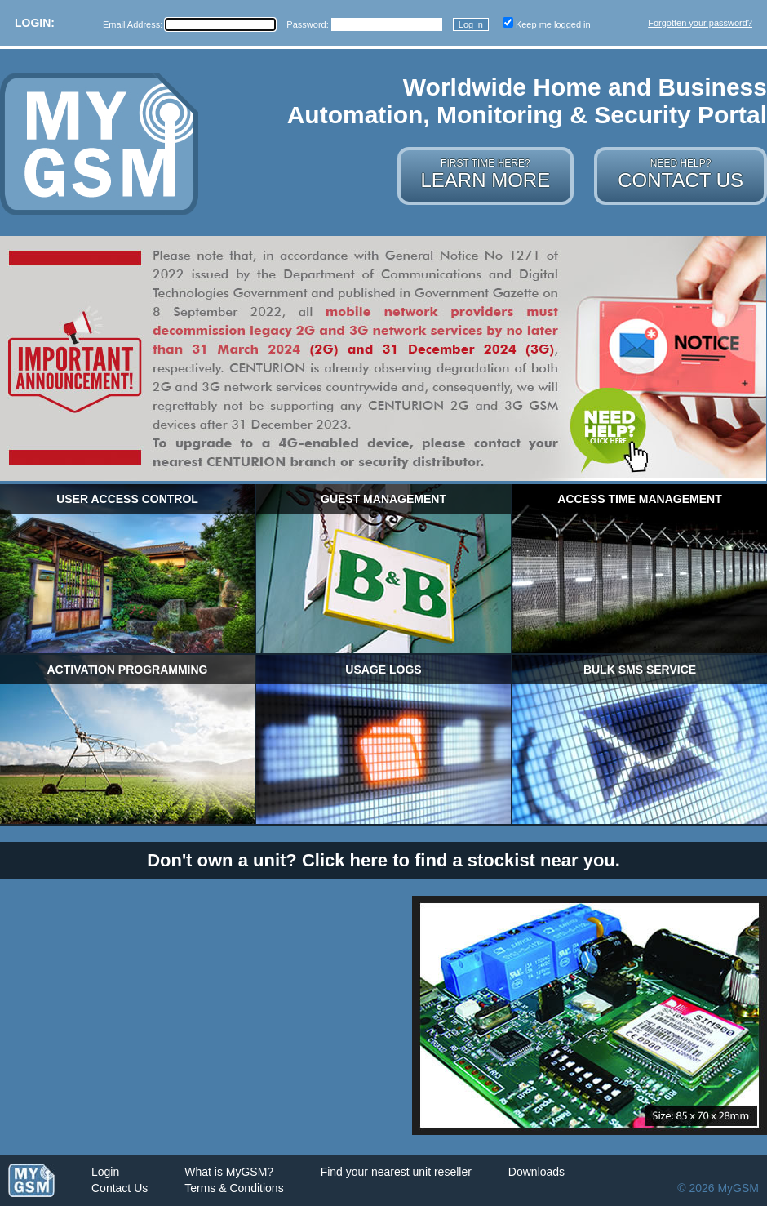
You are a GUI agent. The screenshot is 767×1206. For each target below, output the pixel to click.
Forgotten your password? (700, 23)
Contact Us (119, 1188)
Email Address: (134, 24)
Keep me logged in (553, 24)
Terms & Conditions (233, 1188)
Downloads (536, 1171)
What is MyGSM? (228, 1171)
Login (105, 1171)
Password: (308, 24)
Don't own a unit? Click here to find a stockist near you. (383, 860)
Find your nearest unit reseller (396, 1171)
